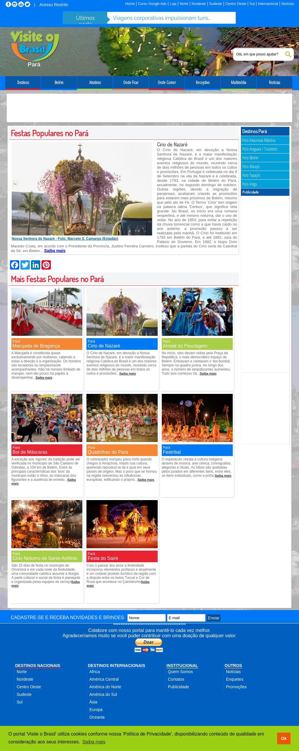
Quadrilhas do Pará (108, 452)
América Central (104, 679)
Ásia (93, 702)
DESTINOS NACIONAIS (37, 665)
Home (130, 4)
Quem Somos (180, 671)
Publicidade (178, 686)
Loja (173, 4)
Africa (94, 671)
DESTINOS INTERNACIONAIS (116, 665)
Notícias (287, 4)
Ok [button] (283, 738)
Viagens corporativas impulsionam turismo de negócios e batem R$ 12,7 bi (162, 18)
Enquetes (234, 679)
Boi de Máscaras (30, 452)
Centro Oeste (235, 4)
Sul (252, 4)
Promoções (236, 686)
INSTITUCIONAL (182, 665)
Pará (16, 341)
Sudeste (215, 4)
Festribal (172, 452)
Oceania (97, 717)
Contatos (176, 679)
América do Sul (103, 694)
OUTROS (233, 665)
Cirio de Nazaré (104, 345)
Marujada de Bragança (36, 345)
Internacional (268, 4)
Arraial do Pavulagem (185, 345)
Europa (95, 709)
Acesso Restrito (53, 4)
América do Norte (105, 686)
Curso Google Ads (152, 4)
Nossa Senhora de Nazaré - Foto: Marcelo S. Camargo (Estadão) (65, 239)
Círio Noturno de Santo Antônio (45, 558)
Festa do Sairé (103, 558)
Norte (184, 4)
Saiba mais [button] (93, 741)
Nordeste (199, 4)
